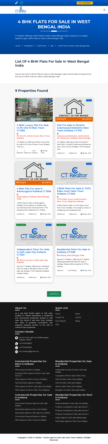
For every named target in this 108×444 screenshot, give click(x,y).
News (77, 314)
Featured (21, 225)
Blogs (77, 321)
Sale (52, 46)
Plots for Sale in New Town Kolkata (68, 379)
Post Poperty (60, 321)
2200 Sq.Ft (21, 119)
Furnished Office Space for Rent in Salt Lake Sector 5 (32, 374)
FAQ (57, 325)
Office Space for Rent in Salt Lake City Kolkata (33, 386)
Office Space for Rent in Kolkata (27, 370)
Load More (54, 294)
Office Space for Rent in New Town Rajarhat (32, 390)
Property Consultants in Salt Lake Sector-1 (71, 407)
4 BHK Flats (41, 46)
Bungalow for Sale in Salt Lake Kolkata (70, 390)
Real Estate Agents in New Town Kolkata (31, 409)
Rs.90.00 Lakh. (45, 243)
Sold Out (61, 225)
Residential (28, 46)
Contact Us (59, 317)
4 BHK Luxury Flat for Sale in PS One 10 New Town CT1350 (33, 128)
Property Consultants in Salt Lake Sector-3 (71, 414)
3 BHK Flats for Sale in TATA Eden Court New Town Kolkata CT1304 (74, 191)
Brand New (21, 100)
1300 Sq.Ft (21, 243)
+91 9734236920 (25, 343)
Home (17, 46)
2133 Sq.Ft (61, 119)
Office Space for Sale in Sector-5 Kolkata (30, 420)
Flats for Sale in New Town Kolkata (68, 386)
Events (78, 317)
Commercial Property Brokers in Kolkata (31, 416)
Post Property (84, 3)
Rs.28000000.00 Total (41, 119)
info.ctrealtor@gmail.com (29, 351)
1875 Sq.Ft (21, 182)
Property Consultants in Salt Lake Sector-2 (71, 411)
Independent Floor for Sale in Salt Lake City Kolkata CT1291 (33, 252)
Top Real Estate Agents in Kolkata (28, 383)
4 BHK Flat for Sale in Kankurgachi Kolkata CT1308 (34, 190)
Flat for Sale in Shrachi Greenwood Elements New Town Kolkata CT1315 (73, 128)
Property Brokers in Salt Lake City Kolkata (71, 403)
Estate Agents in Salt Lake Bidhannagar (70, 418)
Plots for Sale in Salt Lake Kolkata (68, 383)
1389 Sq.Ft (61, 182)
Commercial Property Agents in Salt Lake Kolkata (31, 404)
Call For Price (86, 243)
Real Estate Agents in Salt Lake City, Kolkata (32, 413)
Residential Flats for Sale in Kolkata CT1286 (73, 250)
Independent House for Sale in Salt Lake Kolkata (71, 371)
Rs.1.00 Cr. (87, 119)
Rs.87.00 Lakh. (85, 182)
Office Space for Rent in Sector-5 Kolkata (31, 379)
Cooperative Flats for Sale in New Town (70, 376)
